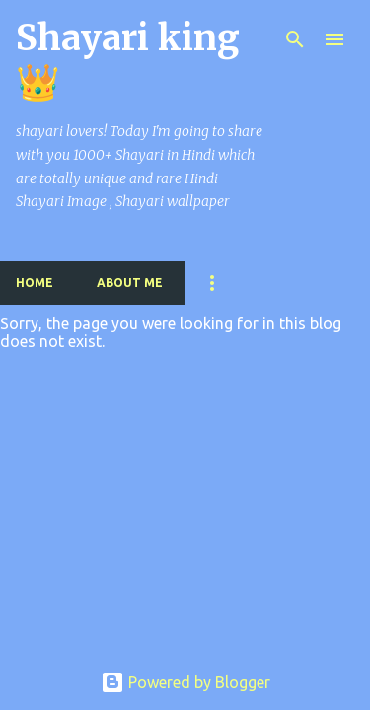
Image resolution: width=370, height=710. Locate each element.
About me (130, 282)
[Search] (295, 39)
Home (34, 282)
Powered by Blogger (185, 682)
